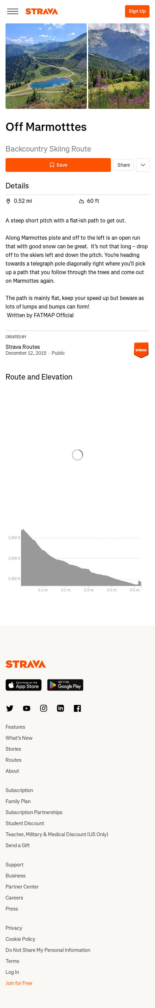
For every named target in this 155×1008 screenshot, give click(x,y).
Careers (14, 897)
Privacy (14, 928)
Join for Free (19, 983)
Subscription (19, 790)
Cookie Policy (20, 939)
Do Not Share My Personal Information (48, 950)
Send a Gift (18, 845)
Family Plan (18, 801)
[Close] (13, 11)
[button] (46, 66)
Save (58, 165)
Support (14, 864)
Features (15, 727)
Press (12, 908)
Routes (13, 760)
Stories (13, 749)
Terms (12, 961)
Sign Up (137, 11)
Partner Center (22, 886)
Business (15, 875)
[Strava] (41, 11)
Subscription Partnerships (34, 812)
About (12, 771)
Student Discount (25, 823)
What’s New (19, 738)
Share (123, 165)
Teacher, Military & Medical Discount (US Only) (57, 834)
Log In (12, 972)
